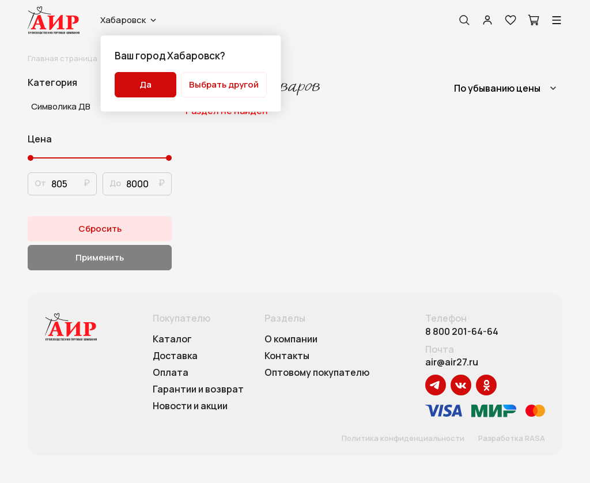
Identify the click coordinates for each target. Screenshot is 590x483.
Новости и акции (190, 406)
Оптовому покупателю (316, 373)
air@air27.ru (451, 362)
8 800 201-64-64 (461, 331)
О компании (290, 339)
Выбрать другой (224, 84)
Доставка (175, 356)
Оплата (170, 373)
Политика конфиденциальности (403, 438)
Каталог (172, 339)
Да (145, 84)
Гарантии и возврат (198, 389)
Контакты (286, 356)
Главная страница (62, 58)
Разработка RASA (511, 438)
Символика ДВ (60, 106)
